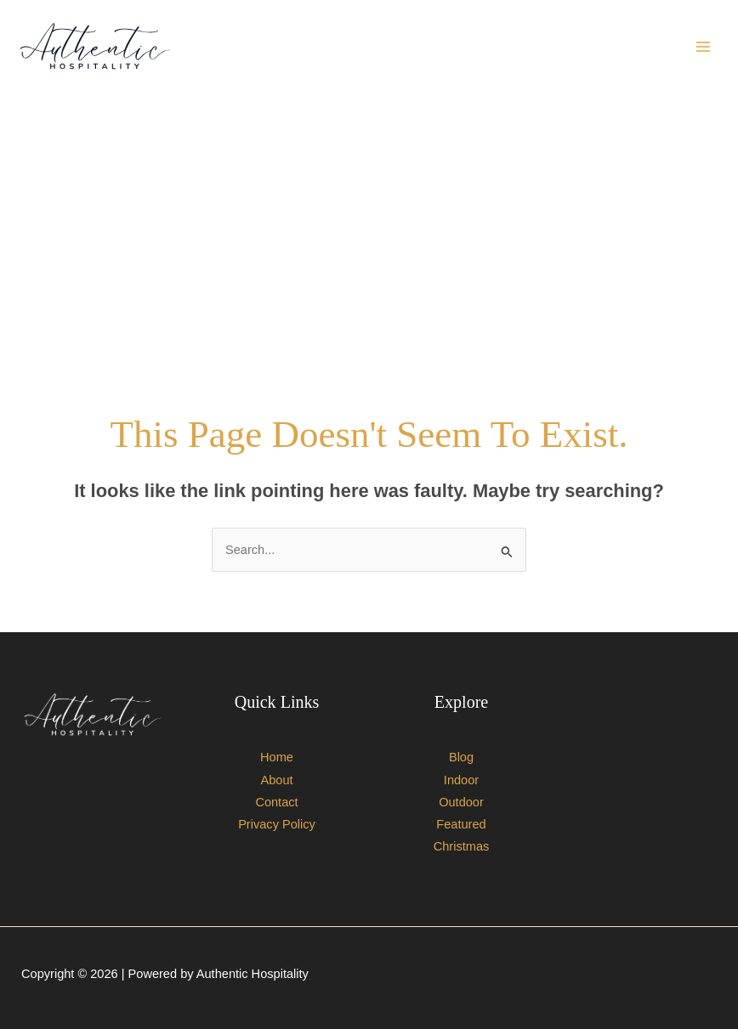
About (276, 780)
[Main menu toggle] (703, 47)
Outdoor (461, 802)
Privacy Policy (276, 824)
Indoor (461, 780)
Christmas (462, 846)
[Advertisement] (369, 240)
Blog (461, 757)
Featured (460, 824)
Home (276, 757)
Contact (276, 802)
